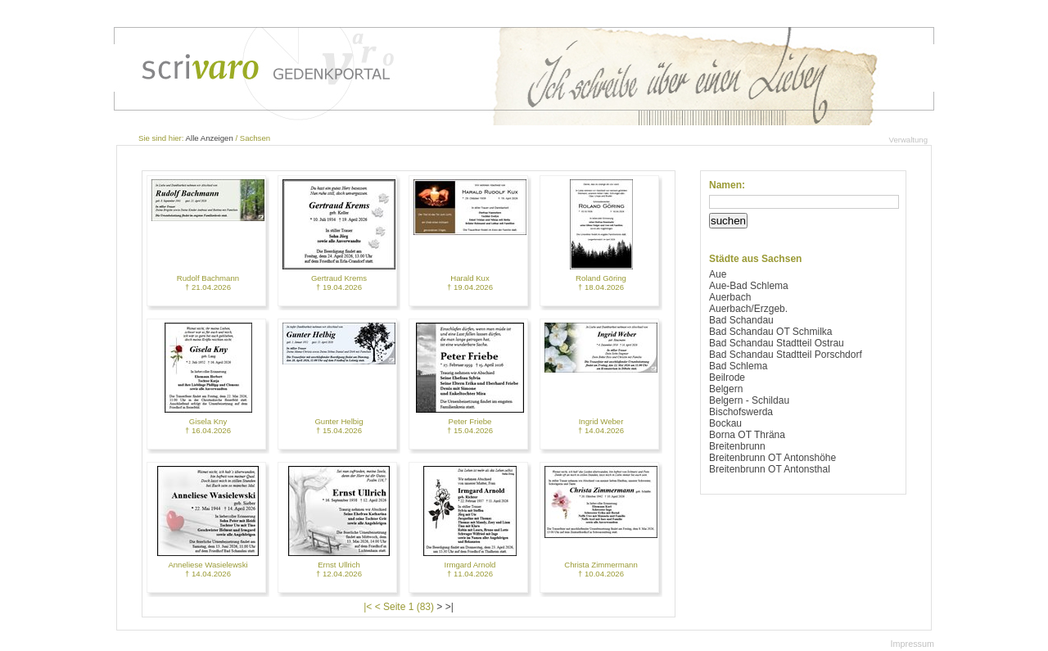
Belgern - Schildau (749, 400)
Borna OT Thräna (747, 435)
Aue (717, 274)
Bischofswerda (741, 412)
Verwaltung (908, 139)
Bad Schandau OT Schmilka (771, 331)
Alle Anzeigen (209, 137)
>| (449, 607)
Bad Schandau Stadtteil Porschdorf (785, 354)
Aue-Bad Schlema (748, 286)
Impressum (912, 644)
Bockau (725, 423)
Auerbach (730, 297)
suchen (728, 221)
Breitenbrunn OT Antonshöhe (772, 457)
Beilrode (727, 377)
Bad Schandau (741, 320)
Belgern (726, 389)
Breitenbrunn (737, 446)
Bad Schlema (738, 366)
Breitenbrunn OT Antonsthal (769, 469)
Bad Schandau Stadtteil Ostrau (776, 343)
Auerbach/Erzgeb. (748, 308)
